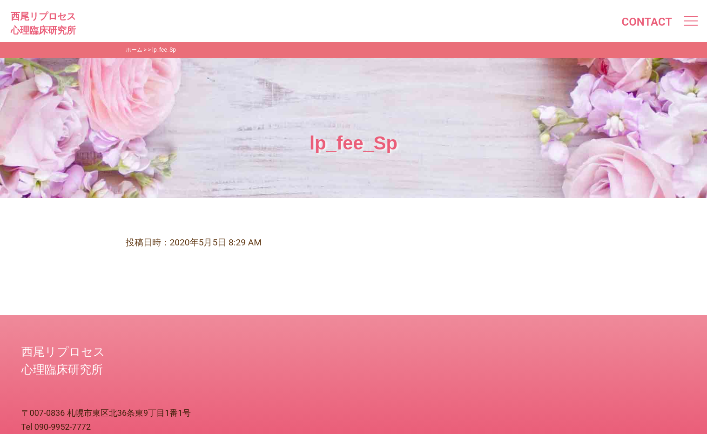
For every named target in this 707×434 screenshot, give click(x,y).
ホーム (134, 50)
